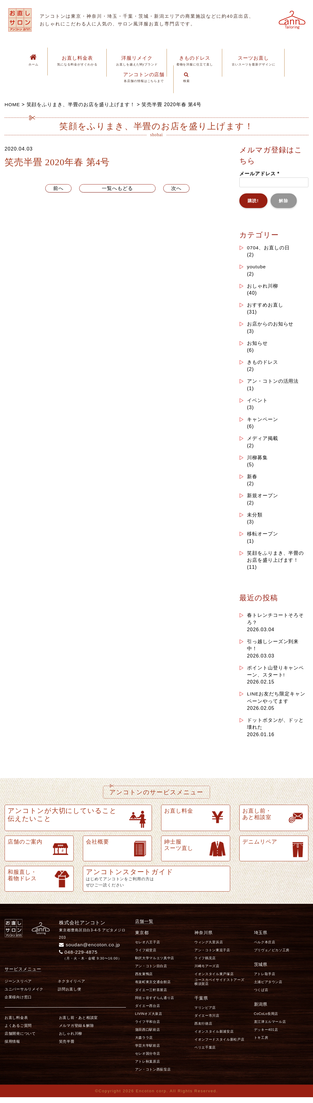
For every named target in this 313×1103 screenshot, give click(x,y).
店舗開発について (20, 1039)
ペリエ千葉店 (205, 1053)
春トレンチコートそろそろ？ (275, 622)
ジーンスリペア (18, 987)
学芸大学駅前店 (147, 1051)
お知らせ (257, 344)
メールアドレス (259, 173)
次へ (176, 188)
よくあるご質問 (18, 1031)
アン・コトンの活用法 (273, 382)
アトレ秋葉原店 (147, 1067)
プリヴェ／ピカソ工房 (272, 955)
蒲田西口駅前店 (147, 1035)
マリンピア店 (205, 1013)
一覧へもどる (117, 188)
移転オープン (262, 536)
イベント (257, 401)
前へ (58, 188)
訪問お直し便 (69, 995)
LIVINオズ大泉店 (148, 1019)
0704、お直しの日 (268, 247)
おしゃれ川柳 (262, 286)
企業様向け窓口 (18, 1003)
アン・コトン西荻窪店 (153, 1075)
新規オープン (262, 498)
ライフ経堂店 (145, 955)
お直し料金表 (16, 1023)
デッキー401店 (266, 1035)
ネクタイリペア (71, 987)
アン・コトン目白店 (151, 971)
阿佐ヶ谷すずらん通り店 (154, 1003)
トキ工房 (261, 1043)
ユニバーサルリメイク (24, 995)
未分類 (255, 517)
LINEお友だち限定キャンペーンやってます (276, 702)
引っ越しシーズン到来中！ (273, 649)
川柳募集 (257, 459)
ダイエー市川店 (206, 1021)
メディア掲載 (262, 440)
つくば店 (261, 995)
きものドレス (262, 363)
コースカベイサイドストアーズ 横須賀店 (221, 987)
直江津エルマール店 (270, 1027)
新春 (252, 479)
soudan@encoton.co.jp (90, 950)
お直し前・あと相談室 (78, 1023)
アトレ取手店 (264, 979)
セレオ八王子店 (147, 947)
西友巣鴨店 (144, 979)
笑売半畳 (67, 1047)
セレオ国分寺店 (147, 1059)
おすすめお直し (265, 305)
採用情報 (12, 1047)
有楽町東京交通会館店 (153, 987)
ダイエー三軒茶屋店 (151, 995)
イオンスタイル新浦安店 (214, 1037)
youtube (257, 267)
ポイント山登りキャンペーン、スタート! (275, 675)
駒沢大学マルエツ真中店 (154, 963)
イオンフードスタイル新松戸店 (219, 1045)
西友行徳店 (203, 1029)
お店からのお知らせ (270, 324)
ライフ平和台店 (147, 1027)
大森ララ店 (144, 1043)
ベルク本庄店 (264, 947)
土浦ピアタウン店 (268, 987)
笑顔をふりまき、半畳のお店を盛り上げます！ (275, 559)
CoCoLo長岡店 (266, 1019)
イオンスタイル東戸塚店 (214, 979)
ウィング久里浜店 (208, 947)
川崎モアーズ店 (206, 971)
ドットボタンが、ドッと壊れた (275, 729)
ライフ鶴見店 (205, 963)
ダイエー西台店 (147, 1011)
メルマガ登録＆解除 (76, 1031)
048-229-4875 (79, 957)
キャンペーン (262, 421)
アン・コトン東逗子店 (212, 955)
